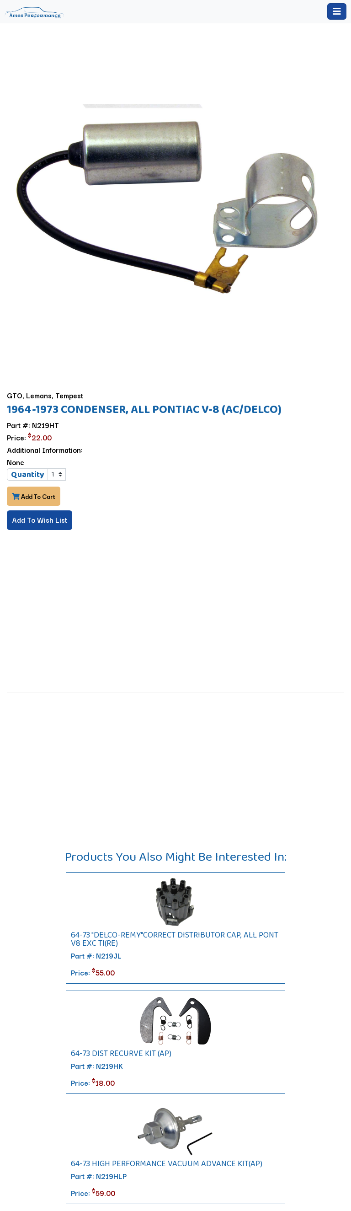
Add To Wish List (39, 519)
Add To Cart (33, 496)
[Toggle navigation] (336, 11)
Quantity (27, 474)
